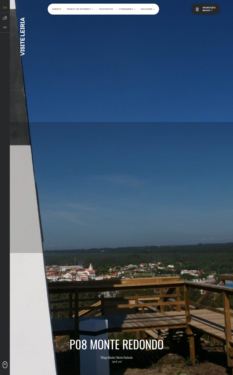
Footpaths (106, 9)
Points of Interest (80, 9)
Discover (148, 9)
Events (56, 9)
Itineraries (127, 9)
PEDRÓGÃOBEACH (209, 9)
